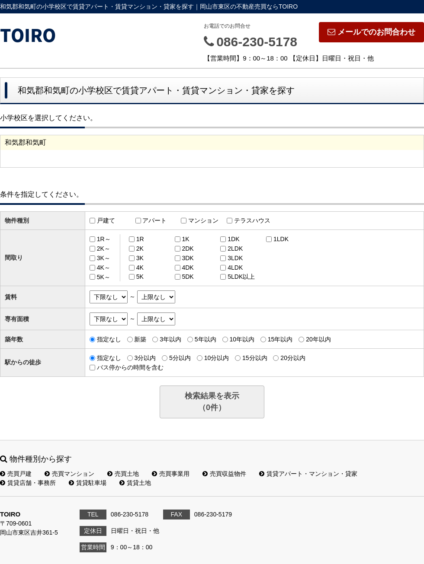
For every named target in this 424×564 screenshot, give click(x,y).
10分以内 (216, 357)
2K (140, 248)
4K (140, 267)
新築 (140, 339)
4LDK (235, 267)
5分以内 (180, 357)
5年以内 (205, 339)
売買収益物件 (224, 473)
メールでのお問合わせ (371, 32)
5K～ (103, 276)
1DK (233, 239)
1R (140, 239)
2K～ (103, 248)
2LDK (235, 248)
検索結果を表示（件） (212, 402)
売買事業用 (171, 473)
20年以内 (318, 339)
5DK (187, 276)
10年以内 (241, 339)
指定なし (109, 339)
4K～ (103, 267)
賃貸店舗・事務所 (28, 482)
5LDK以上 (241, 276)
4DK (187, 267)
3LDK (235, 258)
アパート (154, 220)
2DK (187, 248)
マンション (203, 220)
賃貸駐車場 (87, 482)
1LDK (281, 239)
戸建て (106, 220)
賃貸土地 (135, 482)
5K (140, 276)
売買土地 (123, 473)
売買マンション (69, 473)
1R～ (104, 239)
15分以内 (254, 357)
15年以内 (280, 339)
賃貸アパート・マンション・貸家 (308, 473)
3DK (187, 258)
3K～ (103, 258)
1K (185, 239)
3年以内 (170, 339)
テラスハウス (252, 220)
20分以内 (292, 357)
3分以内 (145, 357)
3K (140, 258)
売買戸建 (16, 473)
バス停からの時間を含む (130, 367)
